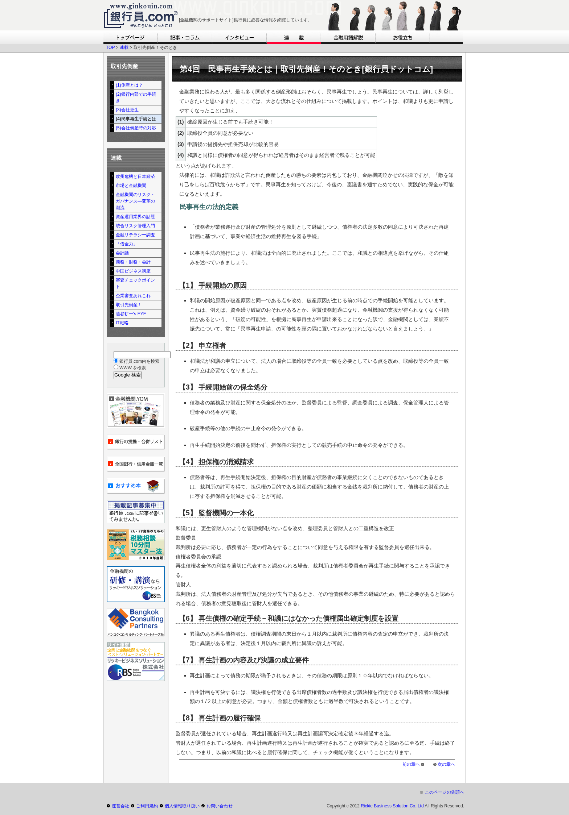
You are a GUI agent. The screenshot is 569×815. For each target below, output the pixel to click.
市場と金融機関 (131, 185)
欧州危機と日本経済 (135, 176)
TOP (110, 47)
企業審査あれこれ (133, 295)
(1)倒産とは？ (129, 85)
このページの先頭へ (444, 792)
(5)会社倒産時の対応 (136, 127)
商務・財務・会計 (133, 262)
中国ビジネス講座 (133, 271)
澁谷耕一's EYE (131, 313)
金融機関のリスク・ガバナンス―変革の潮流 (135, 201)
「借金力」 (127, 243)
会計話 (122, 252)
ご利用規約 (147, 805)
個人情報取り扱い (182, 805)
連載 (124, 47)
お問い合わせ (219, 805)
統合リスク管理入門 (135, 225)
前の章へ (411, 764)
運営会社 (120, 805)
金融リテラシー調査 (135, 234)
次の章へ (446, 764)
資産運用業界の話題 (135, 216)
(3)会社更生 (127, 109)
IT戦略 (122, 322)
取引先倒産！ (129, 304)
